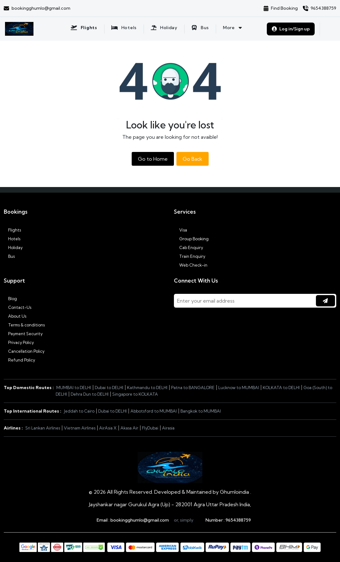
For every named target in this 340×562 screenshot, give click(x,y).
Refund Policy (19, 359)
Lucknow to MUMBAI (238, 387)
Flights (12, 229)
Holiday (13, 247)
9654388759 (238, 520)
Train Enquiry (189, 256)
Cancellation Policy (24, 351)
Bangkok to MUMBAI (200, 411)
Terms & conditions (24, 324)
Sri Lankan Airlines (42, 427)
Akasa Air (129, 427)
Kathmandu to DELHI (147, 387)
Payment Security (23, 333)
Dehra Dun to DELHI (90, 394)
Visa (180, 229)
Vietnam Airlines (79, 427)
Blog (10, 298)
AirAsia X (108, 427)
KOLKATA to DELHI (281, 387)
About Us (15, 316)
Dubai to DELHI (109, 387)
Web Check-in (190, 265)
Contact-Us (17, 307)
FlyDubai (150, 427)
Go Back (192, 159)
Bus (9, 256)
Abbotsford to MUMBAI (153, 411)
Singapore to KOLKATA (135, 394)
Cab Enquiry (188, 247)
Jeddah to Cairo (79, 411)
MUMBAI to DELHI (73, 387)
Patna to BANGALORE (193, 387)
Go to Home (153, 159)
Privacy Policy (19, 342)
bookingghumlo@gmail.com (139, 520)
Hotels (12, 238)
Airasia (168, 427)
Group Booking (191, 238)
